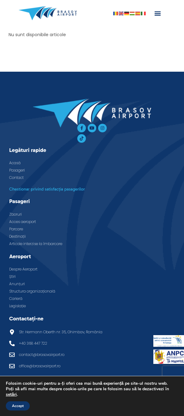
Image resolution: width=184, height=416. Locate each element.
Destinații (17, 236)
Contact (16, 177)
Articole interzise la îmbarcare (35, 243)
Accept (18, 405)
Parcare (16, 229)
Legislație (17, 305)
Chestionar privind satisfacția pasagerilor (47, 189)
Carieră (15, 298)
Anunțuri (17, 283)
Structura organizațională (32, 291)
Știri (12, 276)
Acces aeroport (22, 221)
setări (11, 394)
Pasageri (17, 170)
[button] (157, 13)
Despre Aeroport (23, 269)
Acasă (15, 162)
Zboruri (15, 214)
